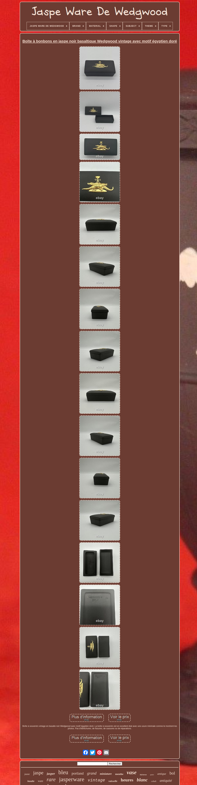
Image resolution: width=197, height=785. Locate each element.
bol (172, 773)
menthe (119, 774)
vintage (96, 780)
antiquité (166, 780)
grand (91, 773)
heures (127, 779)
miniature (106, 773)
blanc (142, 779)
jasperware (71, 779)
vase (132, 772)
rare (51, 779)
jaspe (38, 772)
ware (40, 781)
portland (78, 773)
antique (161, 773)
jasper (51, 773)
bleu (63, 772)
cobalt (153, 781)
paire (152, 775)
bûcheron (143, 775)
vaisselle (112, 781)
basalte (30, 781)
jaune (27, 774)
